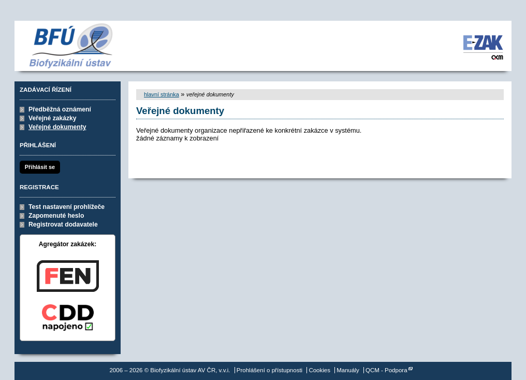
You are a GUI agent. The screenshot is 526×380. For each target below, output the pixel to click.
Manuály (348, 370)
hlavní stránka (161, 94)
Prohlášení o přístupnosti (269, 370)
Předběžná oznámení (59, 109)
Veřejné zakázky (52, 118)
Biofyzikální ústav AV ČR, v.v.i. (75, 46)
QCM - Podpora (386, 370)
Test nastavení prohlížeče (66, 206)
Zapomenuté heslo (56, 215)
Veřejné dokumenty (57, 127)
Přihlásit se (40, 167)
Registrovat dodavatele (63, 224)
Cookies (319, 370)
